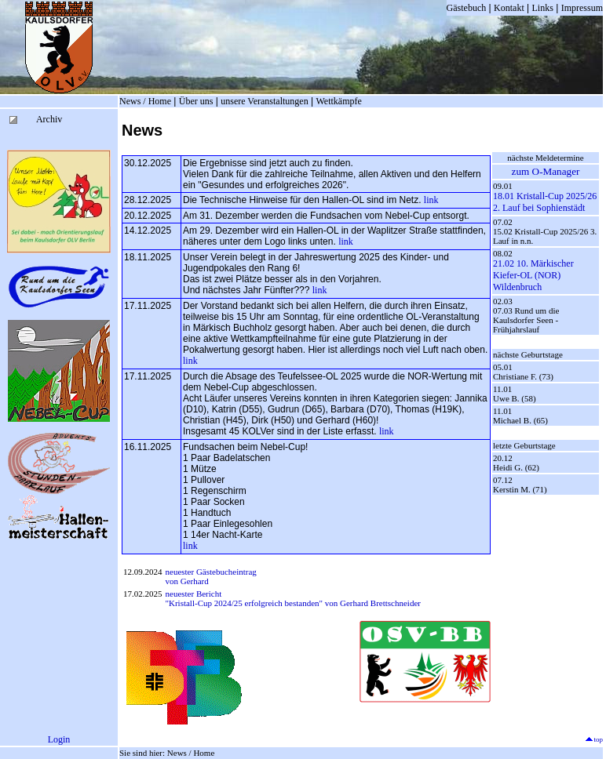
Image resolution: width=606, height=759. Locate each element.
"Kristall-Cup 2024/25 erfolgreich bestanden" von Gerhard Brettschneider (293, 603)
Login (59, 739)
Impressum (582, 7)
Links (542, 7)
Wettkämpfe (338, 101)
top (594, 739)
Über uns (196, 101)
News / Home (145, 101)
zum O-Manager (546, 171)
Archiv (49, 119)
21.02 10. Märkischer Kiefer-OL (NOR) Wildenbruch (533, 275)
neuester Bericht (194, 593)
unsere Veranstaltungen (264, 101)
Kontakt (509, 7)
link (431, 199)
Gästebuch (467, 7)
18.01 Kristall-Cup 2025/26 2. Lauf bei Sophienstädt (545, 202)
